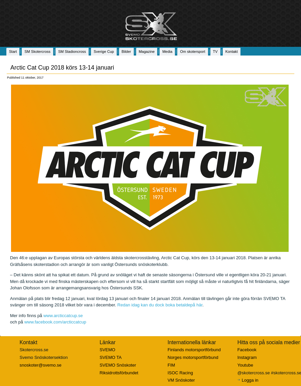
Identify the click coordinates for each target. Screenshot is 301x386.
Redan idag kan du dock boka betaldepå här (159, 304)
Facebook (247, 349)
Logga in (250, 380)
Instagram (247, 357)
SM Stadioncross (72, 52)
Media (167, 52)
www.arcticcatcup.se (63, 315)
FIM (171, 365)
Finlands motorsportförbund (194, 349)
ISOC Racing (180, 372)
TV (215, 52)
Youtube (245, 365)
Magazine (147, 52)
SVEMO (107, 349)
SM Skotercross (37, 52)
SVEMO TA (111, 357)
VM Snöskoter (181, 380)
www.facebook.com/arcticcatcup (55, 321)
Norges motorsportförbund (193, 357)
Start (13, 52)
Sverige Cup (104, 52)
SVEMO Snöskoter (118, 365)
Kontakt (231, 52)
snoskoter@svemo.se (41, 365)
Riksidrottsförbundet (119, 372)
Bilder (126, 52)
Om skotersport (192, 52)
